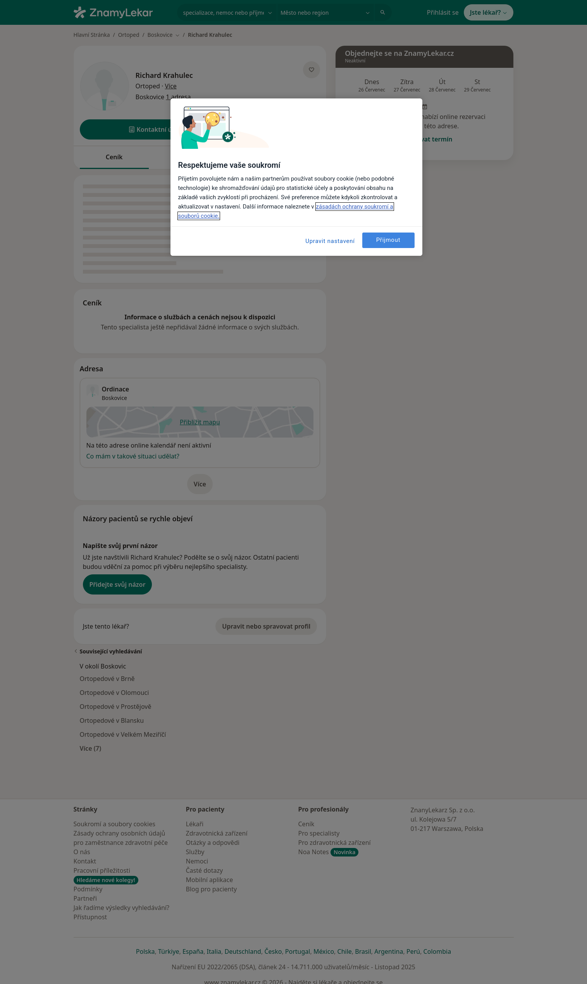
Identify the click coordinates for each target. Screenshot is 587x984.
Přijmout (388, 239)
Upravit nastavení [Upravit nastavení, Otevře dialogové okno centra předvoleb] (330, 241)
